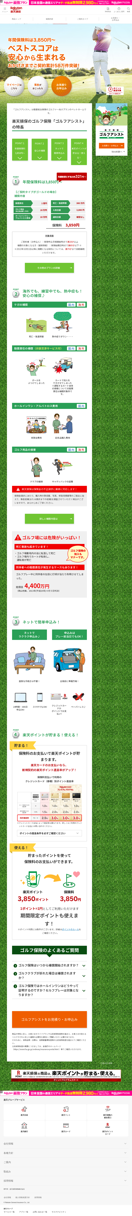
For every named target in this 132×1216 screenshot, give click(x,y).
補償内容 (49, 19)
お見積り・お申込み (115, 19)
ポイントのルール (70, 929)
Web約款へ (117, 151)
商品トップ (16, 19)
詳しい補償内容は (49, 518)
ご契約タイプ (82, 19)
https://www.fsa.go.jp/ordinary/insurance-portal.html (36, 1049)
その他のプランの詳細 (48, 267)
